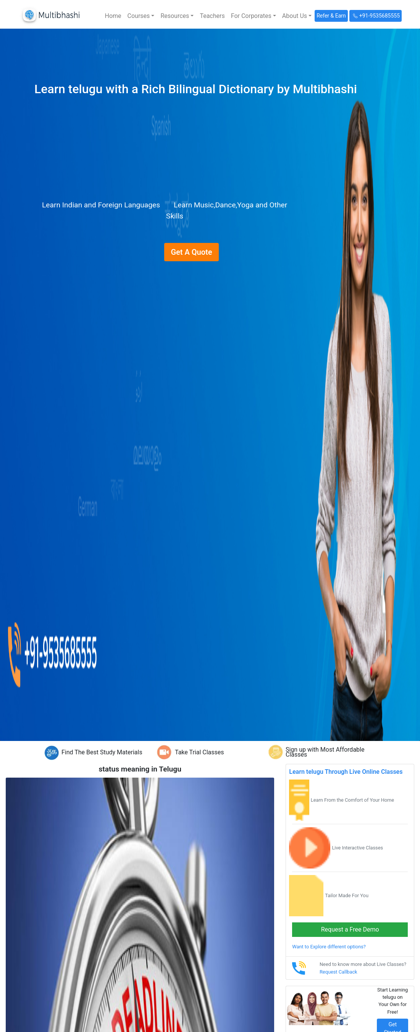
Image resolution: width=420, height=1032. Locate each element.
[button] (141, 16)
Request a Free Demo (350, 929)
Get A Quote (191, 252)
